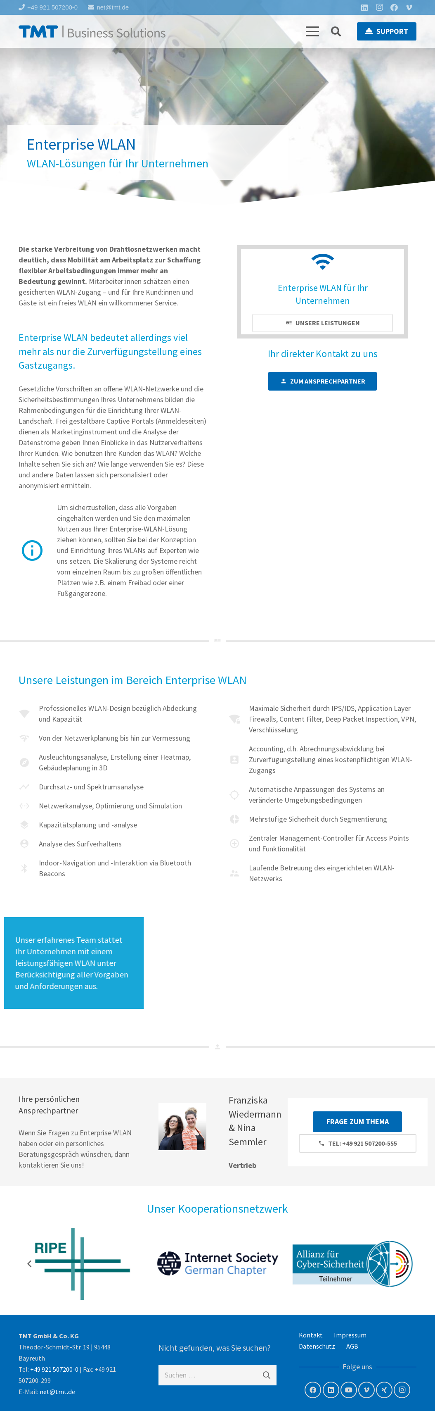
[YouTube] (348, 1390)
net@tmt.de (57, 1391)
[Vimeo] (409, 7)
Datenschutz (317, 1346)
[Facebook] (394, 7)
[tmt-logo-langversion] (92, 31)
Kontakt (311, 1335)
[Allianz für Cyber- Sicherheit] (352, 1264)
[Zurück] (30, 1264)
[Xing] (384, 1390)
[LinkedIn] (364, 7)
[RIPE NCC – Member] (82, 1264)
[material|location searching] (239, 794)
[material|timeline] (29, 787)
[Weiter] (405, 1264)
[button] (312, 31)
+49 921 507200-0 (54, 1369)
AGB (352, 1346)
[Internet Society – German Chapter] (217, 1264)
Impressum (350, 1335)
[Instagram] (379, 7)
